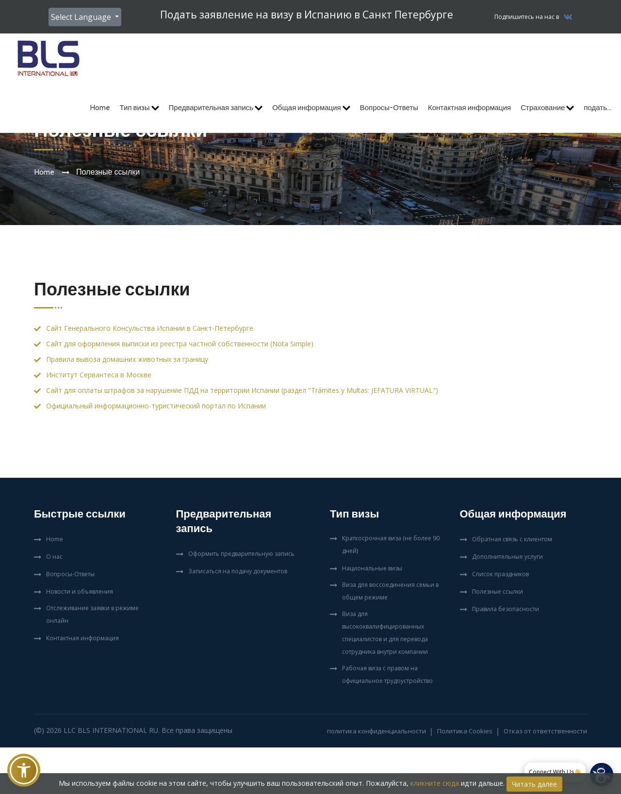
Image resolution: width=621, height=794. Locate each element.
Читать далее (534, 784)
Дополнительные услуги (507, 556)
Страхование (547, 107)
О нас (54, 556)
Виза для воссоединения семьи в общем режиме (390, 591)
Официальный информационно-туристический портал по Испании (156, 405)
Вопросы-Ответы (389, 107)
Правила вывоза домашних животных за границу (127, 359)
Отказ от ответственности (545, 731)
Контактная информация (469, 107)
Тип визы (139, 107)
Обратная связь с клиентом (512, 539)
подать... (597, 107)
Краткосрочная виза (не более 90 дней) (391, 544)
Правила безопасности (505, 609)
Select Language (82, 17)
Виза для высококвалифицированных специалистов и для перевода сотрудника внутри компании (385, 633)
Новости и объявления (79, 591)
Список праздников (500, 574)
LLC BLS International (105, 730)
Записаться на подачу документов (237, 571)
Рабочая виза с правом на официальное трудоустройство (387, 674)
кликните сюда (434, 783)
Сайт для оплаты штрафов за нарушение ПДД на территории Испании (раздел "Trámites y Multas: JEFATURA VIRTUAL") (242, 390)
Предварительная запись (216, 107)
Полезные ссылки (497, 591)
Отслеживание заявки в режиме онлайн (92, 614)
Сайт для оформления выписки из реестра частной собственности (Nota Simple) (179, 343)
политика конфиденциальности (376, 731)
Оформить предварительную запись (241, 554)
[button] (24, 770)
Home (100, 107)
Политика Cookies (464, 731)
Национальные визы (372, 568)
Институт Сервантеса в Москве (98, 374)
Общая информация (311, 107)
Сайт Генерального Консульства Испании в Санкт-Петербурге (149, 328)
